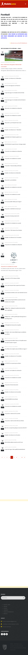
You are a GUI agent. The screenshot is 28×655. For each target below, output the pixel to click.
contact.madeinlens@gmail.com (9, 621)
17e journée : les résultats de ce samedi (13, 158)
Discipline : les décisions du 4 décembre (13, 173)
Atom (9, 604)
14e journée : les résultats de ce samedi (9, 266)
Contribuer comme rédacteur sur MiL (11, 624)
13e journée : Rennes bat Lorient (11, 384)
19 (21, 457)
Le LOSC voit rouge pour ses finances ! (12, 85)
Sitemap (5, 606)
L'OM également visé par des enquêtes (13, 325)
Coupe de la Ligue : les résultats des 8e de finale (14, 92)
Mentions (6, 613)
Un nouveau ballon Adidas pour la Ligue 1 (13, 201)
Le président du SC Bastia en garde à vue (13, 137)
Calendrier (6, 610)
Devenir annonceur (7, 626)
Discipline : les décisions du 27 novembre (13, 237)
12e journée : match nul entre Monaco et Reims (14, 420)
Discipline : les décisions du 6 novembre (13, 392)
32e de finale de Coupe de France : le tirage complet (15, 144)
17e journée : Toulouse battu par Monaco (13, 165)
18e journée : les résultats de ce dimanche (13, 108)
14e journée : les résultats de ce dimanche (13, 244)
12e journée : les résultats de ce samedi (13, 406)
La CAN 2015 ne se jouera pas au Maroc (13, 363)
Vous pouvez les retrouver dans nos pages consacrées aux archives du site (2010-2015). (14, 36)
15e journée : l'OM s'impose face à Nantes (13, 230)
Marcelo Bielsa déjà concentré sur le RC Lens (14, 442)
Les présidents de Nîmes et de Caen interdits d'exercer (16, 292)
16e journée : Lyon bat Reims (10, 180)
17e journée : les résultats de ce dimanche (13, 151)
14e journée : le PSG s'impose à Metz (12, 278)
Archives (5, 608)
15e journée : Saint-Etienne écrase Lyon (13, 208)
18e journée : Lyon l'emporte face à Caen (13, 122)
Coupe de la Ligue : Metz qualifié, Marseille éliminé (15, 449)
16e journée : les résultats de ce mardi (12, 194)
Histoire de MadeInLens (9, 611)
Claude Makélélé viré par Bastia (11, 399)
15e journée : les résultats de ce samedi (13, 223)
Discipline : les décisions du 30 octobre (12, 435)
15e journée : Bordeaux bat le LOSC (12, 216)
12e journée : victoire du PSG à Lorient (12, 413)
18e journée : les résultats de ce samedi (13, 115)
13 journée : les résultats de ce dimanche (13, 370)
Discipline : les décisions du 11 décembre (13, 129)
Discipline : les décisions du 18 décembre (13, 78)
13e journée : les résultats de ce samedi (13, 377)
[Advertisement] (14, 478)
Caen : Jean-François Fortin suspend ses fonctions (15, 285)
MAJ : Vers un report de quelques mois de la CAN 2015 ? (16, 427)
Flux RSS (5, 604)
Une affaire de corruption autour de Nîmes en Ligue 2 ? (16, 349)
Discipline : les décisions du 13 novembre (13, 356)
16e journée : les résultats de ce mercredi (13, 187)
